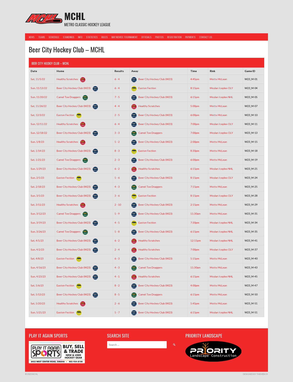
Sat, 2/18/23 (38, 186)
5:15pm (194, 258)
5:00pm (194, 106)
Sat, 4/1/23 (37, 240)
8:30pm (194, 150)
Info (80, 37)
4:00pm (194, 285)
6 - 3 (117, 258)
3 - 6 (117, 195)
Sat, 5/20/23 (38, 303)
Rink (212, 71)
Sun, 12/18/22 (39, 132)
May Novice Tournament (124, 37)
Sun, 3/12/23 (38, 213)
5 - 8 (117, 231)
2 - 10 (118, 204)
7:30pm (194, 222)
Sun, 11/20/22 (39, 97)
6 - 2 (117, 168)
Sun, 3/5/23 (37, 195)
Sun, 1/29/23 (38, 168)
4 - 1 (117, 276)
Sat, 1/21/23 (38, 159)
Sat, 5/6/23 (37, 285)
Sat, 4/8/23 (37, 258)
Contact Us (205, 37)
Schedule (54, 37)
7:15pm (194, 186)
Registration (174, 37)
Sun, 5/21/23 (38, 312)
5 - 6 (117, 177)
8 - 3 (117, 150)
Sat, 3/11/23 (38, 204)
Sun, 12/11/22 (39, 124)
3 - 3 (117, 132)
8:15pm (194, 88)
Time (193, 71)
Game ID (250, 71)
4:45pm (194, 79)
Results (119, 71)
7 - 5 (117, 97)
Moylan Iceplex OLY (221, 88)
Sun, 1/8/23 (37, 141)
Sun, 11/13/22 (39, 88)
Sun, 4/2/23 (37, 249)
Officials (146, 37)
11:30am (195, 213)
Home (60, 71)
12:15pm (195, 240)
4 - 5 (117, 222)
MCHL (74, 16)
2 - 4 (117, 249)
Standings (68, 37)
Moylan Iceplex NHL (221, 97)
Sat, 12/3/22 (38, 115)
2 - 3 (117, 159)
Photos (159, 37)
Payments (190, 37)
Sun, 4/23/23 (38, 276)
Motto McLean (218, 79)
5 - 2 (117, 141)
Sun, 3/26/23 (38, 231)
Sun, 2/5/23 (37, 177)
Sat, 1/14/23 (38, 150)
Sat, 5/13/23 (38, 294)
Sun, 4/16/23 (38, 267)
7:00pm (194, 124)
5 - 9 (117, 213)
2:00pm (194, 141)
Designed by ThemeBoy (255, 374)
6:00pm (194, 115)
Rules (104, 37)
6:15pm (194, 97)
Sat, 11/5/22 (38, 79)
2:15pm (194, 204)
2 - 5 (117, 115)
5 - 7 (117, 312)
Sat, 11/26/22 (39, 106)
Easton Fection (143, 88)
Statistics (92, 37)
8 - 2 (117, 285)
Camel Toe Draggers (71, 97)
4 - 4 (117, 106)
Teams (41, 37)
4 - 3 (117, 186)
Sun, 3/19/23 (38, 222)
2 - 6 (117, 303)
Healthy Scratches (70, 79)
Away (134, 71)
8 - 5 (117, 294)
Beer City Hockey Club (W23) (151, 79)
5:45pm (194, 303)
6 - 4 (117, 79)
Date (34, 71)
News (31, 37)
